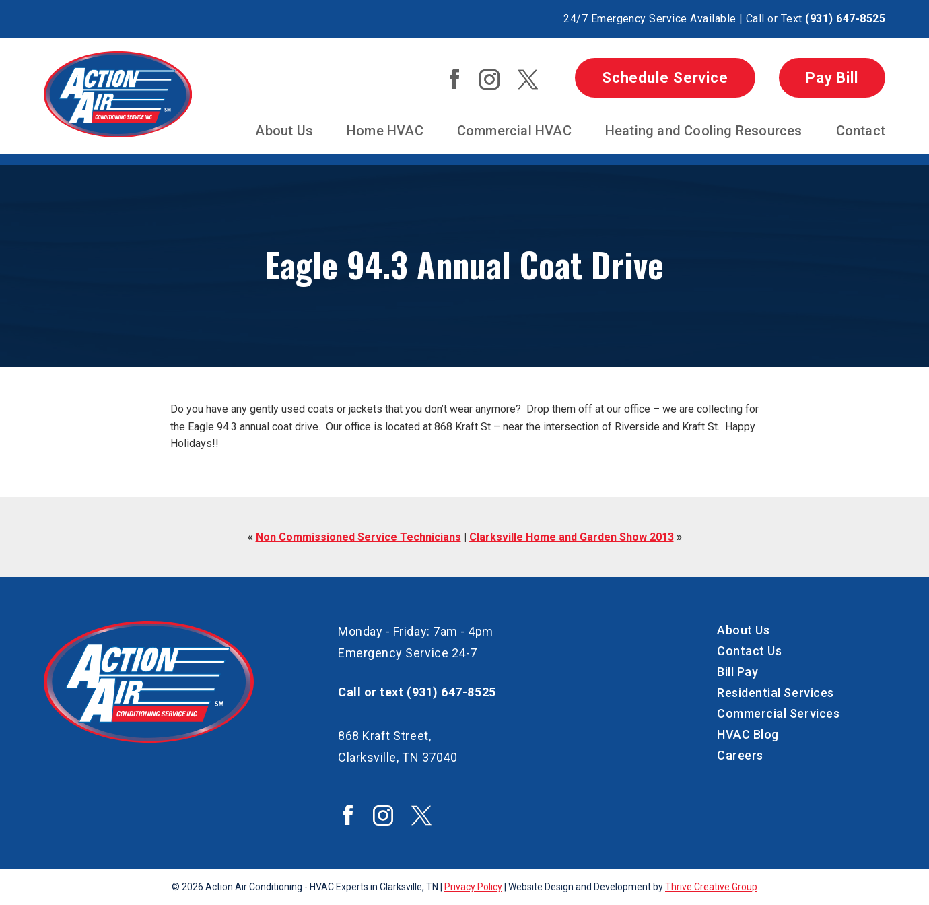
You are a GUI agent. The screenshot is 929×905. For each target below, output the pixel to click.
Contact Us (749, 651)
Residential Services (775, 692)
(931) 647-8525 (845, 18)
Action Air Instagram (489, 79)
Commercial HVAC (514, 131)
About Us (284, 131)
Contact (860, 131)
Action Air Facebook (454, 79)
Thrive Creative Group (711, 886)
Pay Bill (832, 77)
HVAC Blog (748, 734)
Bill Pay (737, 672)
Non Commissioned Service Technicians (358, 537)
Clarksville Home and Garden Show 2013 (571, 537)
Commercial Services (778, 713)
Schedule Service (665, 77)
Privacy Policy (473, 886)
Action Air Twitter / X (528, 79)
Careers (740, 755)
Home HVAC (385, 131)
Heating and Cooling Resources (703, 131)
